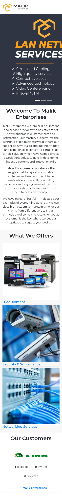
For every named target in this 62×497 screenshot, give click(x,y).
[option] (31, 451)
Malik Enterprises (35, 488)
